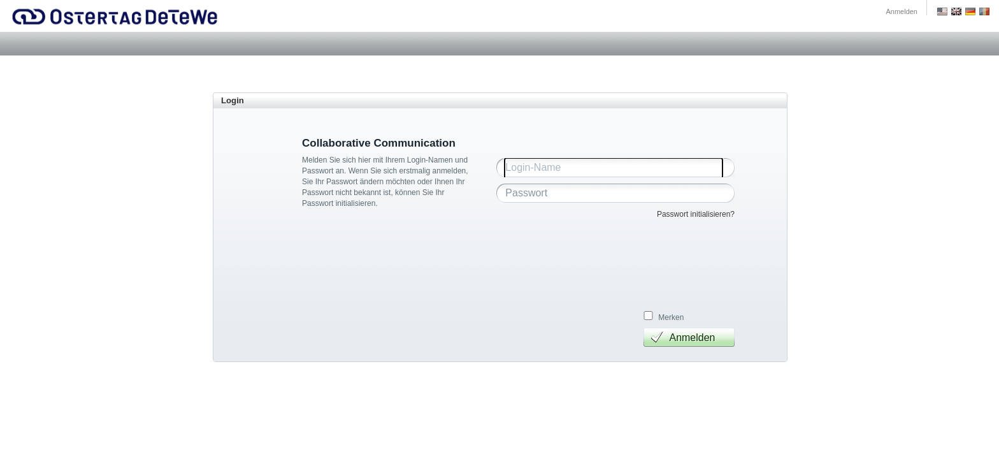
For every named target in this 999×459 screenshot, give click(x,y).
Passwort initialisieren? (696, 214)
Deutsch (970, 11)
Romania (984, 11)
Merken (671, 317)
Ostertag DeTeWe (116, 15)
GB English (956, 11)
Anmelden (901, 11)
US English (942, 11)
